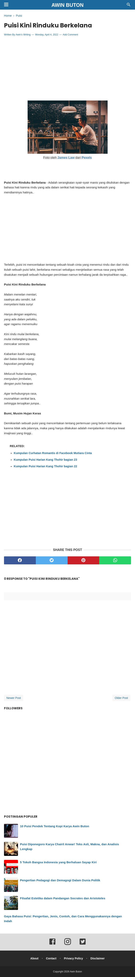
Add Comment (70, 34)
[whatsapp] (115, 560)
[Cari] (128, 6)
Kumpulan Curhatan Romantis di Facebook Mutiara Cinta (53, 453)
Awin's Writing (23, 34)
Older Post (121, 698)
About (34, 958)
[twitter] (52, 560)
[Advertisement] (67, 68)
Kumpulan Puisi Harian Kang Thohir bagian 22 (45, 466)
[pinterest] (83, 560)
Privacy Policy (73, 958)
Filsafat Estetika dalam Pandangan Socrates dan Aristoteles (62, 898)
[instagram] (68, 944)
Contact (51, 958)
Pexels (87, 157)
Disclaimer (97, 958)
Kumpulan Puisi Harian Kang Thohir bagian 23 (45, 459)
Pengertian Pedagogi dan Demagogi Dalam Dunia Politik (60, 880)
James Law (65, 157)
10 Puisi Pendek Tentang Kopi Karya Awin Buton (54, 826)
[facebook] (20, 560)
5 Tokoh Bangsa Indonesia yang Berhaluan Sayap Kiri (58, 862)
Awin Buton (67, 5)
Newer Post (13, 698)
